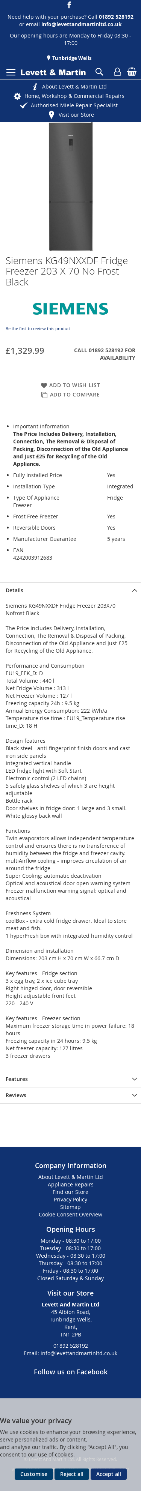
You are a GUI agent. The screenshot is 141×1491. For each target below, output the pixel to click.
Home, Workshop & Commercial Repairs (74, 95)
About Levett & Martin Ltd (74, 86)
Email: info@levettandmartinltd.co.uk (70, 1353)
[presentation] (70, 590)
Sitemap (70, 1206)
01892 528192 (70, 1345)
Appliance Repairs (71, 1184)
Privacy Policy (70, 1199)
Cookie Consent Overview (70, 1214)
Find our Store (70, 1191)
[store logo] (53, 72)
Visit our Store (76, 114)
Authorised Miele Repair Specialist (74, 105)
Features (17, 1079)
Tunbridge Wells (71, 58)
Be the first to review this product (38, 328)
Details (14, 590)
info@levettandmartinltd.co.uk (81, 24)
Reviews (16, 1095)
